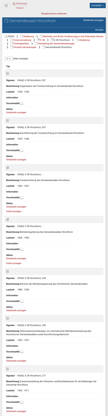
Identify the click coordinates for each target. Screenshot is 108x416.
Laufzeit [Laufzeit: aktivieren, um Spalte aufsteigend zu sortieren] (76, 66)
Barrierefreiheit (78, 412)
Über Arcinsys (35, 412)
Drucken (99, 29)
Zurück (59, 394)
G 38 (41, 40)
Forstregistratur (19, 43)
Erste (50, 394)
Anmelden (97, 5)
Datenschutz (56, 412)
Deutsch (17, 406)
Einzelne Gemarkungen (23, 47)
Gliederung (27, 36)
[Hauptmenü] (6, 5)
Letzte (98, 394)
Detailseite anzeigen (93, 20)
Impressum (98, 412)
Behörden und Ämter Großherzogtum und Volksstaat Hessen (72, 36)
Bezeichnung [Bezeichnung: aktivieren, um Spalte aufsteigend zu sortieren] (41, 66)
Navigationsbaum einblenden (54, 13)
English (6, 406)
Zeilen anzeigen (16, 59)
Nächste (88, 394)
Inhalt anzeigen (13, 159)
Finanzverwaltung (20, 40)
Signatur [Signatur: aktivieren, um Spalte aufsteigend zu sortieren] (21, 66)
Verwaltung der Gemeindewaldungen (55, 43)
